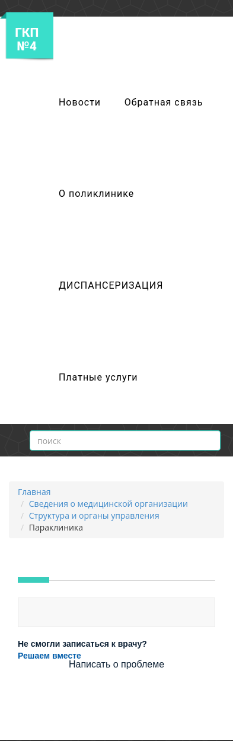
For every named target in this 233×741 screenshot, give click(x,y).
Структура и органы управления (94, 515)
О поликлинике (96, 193)
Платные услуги (98, 377)
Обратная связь (164, 102)
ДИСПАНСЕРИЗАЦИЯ (111, 285)
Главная (34, 491)
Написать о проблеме (116, 664)
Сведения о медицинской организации (108, 503)
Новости (80, 102)
